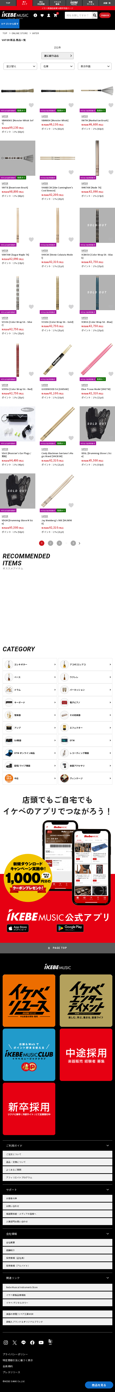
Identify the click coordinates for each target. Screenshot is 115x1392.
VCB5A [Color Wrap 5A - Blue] (97, 321)
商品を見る (99, 1385)
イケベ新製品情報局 (16, 1294)
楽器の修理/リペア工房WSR (19, 1313)
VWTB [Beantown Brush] (15, 187)
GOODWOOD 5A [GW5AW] (55, 388)
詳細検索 (105, 15)
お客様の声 (11, 1198)
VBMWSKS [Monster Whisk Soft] (17, 122)
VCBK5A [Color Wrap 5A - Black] (97, 256)
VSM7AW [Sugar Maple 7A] (15, 254)
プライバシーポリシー (15, 1354)
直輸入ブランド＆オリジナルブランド (24, 1321)
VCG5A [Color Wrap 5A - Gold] (57, 321)
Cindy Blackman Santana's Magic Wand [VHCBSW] (57, 455)
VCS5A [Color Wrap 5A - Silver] (17, 323)
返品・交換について (16, 1161)
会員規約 (8, 1366)
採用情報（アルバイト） (18, 1265)
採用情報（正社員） (16, 1257)
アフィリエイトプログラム (19, 1177)
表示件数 (86, 66)
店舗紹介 (10, 1250)
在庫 (45, 66)
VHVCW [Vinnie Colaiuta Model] (57, 256)
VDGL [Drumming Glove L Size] (96, 455)
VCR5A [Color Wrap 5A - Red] (17, 388)
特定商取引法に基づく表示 (18, 1360)
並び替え (11, 66)
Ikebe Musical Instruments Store (21, 1287)
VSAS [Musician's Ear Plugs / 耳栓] (16, 455)
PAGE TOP (60, 948)
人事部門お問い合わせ (17, 1221)
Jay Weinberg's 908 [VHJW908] (57, 522)
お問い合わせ (12, 1205)
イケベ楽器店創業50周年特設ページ (57, 8)
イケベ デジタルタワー (17, 1302)
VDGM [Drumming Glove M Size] (17, 522)
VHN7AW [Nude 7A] (91, 187)
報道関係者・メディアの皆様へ (21, 1213)
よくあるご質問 (13, 1169)
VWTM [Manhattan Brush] (94, 120)
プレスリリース (11, 1372)
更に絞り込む (51, 55)
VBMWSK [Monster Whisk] (55, 120)
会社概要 (10, 1242)
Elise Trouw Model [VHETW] (96, 388)
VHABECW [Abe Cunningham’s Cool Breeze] (57, 189)
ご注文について (13, 1154)
